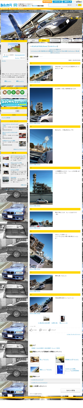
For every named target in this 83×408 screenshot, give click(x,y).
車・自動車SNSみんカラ (6, 11)
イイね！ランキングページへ (73, 334)
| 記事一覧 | (54, 323)
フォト (31, 11)
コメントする (70, 390)
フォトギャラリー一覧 (39, 11)
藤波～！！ (43, 369)
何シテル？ (17, 58)
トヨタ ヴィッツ (53, 46)
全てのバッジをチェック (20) (19, 95)
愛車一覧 (23, 185)
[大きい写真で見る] (35, 82)
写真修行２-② (69, 359)
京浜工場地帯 (47, 348)
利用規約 (12, 189)
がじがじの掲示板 (6, 117)
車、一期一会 (76, 18)
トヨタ (21, 11)
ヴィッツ (26, 11)
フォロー (7, 81)
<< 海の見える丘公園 (44, 323)
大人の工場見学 (40, 348)
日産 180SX (13, 177)
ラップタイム (66, 40)
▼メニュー (76, 40)
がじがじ (46, 359)
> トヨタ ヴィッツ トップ (37, 379)
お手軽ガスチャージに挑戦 (8, 140)
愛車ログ (58, 49)
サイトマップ (20, 189)
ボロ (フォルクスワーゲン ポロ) (18, 155)
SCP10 (58, 348)
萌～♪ (41, 359)
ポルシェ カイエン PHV (16, 162)
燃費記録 (50, 51)
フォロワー (20, 81)
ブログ (33, 40)
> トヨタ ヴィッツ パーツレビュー (39, 382)
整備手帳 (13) (44, 51)
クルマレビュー (71, 51)
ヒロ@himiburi (75, 370)
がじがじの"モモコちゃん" (39, 46)
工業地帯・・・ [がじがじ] (52, 11)
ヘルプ (73, 1)
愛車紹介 (44, 40)
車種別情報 (16, 11)
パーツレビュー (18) (35, 51)
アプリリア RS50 (15, 169)
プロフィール (52, 49)
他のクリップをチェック (20, 149)
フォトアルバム (55, 40)
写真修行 (33, 348)
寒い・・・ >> (63, 323)
